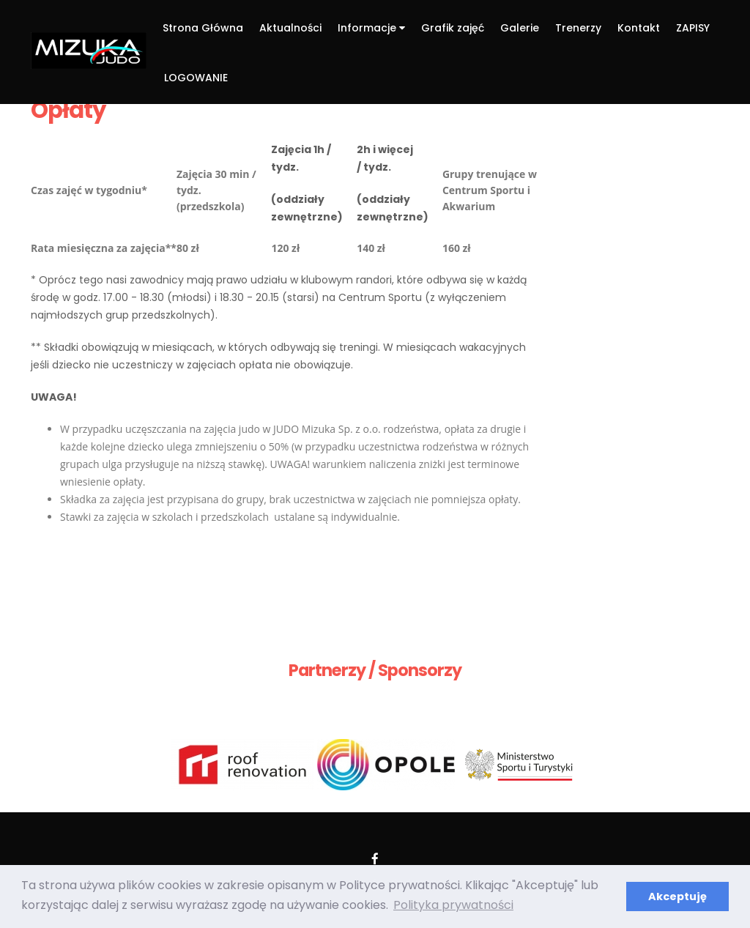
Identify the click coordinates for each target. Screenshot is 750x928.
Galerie (519, 28)
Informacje (371, 28)
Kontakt (638, 28)
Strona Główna (203, 28)
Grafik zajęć (452, 28)
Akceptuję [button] (677, 896)
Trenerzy (578, 28)
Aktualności (290, 28)
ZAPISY (693, 28)
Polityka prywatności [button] (453, 905)
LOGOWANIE (196, 77)
